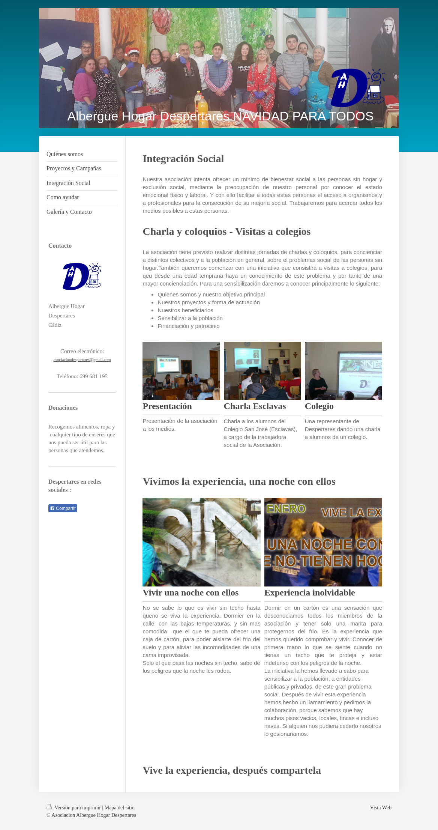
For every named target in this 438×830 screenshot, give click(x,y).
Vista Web (381, 807)
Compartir (63, 508)
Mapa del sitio (120, 807)
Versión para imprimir (74, 807)
